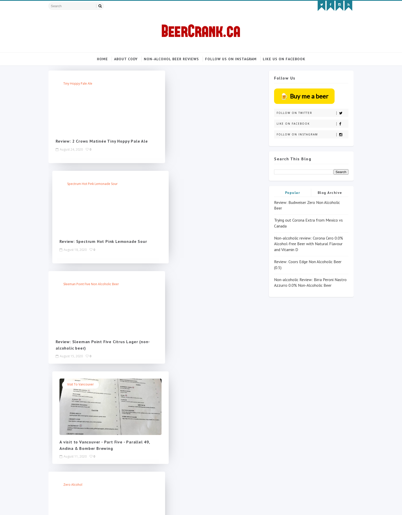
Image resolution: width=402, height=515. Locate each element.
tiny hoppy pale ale (83, 84)
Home (102, 59)
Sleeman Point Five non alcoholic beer (97, 184)
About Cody (126, 59)
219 (159, 378)
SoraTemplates (83, 506)
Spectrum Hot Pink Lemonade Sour (198, 84)
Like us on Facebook (284, 59)
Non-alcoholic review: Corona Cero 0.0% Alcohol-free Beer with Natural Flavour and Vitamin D (303, 243)
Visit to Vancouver (186, 184)
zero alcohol (78, 284)
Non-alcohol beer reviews (171, 59)
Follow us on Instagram (231, 59)
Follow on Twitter (307, 113)
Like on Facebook (307, 124)
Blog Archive (325, 192)
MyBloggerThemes (114, 506)
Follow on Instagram (307, 134)
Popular (287, 192)
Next (172, 378)
